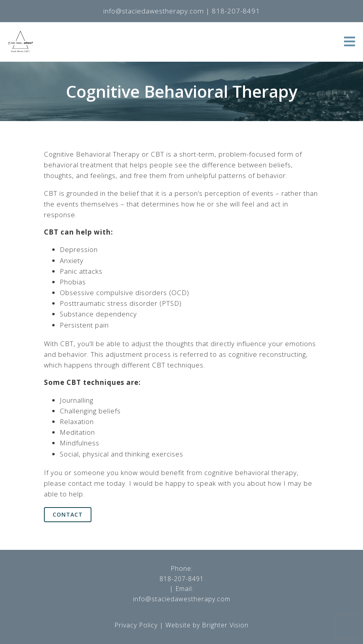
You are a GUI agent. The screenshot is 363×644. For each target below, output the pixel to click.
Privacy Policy (136, 625)
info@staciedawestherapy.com (181, 599)
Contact (68, 514)
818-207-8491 (182, 578)
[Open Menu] (349, 42)
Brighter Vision (225, 625)
